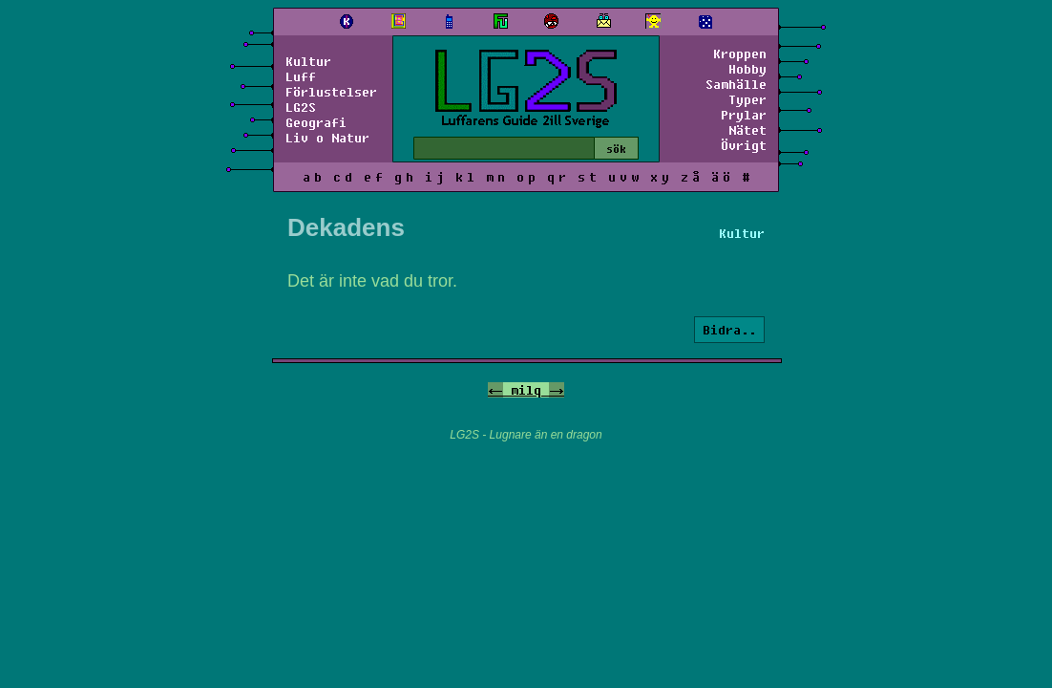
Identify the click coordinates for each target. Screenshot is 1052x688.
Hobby (747, 68)
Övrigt (744, 145)
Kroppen (740, 53)
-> (556, 390)
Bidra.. (729, 329)
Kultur (308, 61)
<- (495, 390)
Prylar (744, 114)
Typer (747, 99)
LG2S (300, 107)
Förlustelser (331, 91)
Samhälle (736, 84)
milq (526, 390)
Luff (300, 76)
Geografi (316, 122)
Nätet (747, 130)
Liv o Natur (327, 137)
